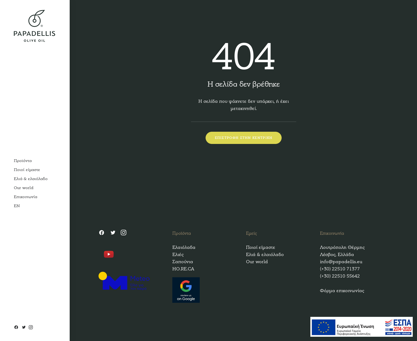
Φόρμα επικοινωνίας (342, 290)
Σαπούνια (182, 262)
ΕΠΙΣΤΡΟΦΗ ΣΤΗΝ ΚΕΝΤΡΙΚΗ (244, 138)
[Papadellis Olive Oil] (34, 26)
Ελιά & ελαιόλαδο (265, 254)
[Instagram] (30, 327)
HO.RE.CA (183, 269)
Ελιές (178, 254)
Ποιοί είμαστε (260, 247)
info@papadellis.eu (341, 262)
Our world (257, 262)
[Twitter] (23, 327)
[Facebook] (17, 327)
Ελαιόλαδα (183, 247)
